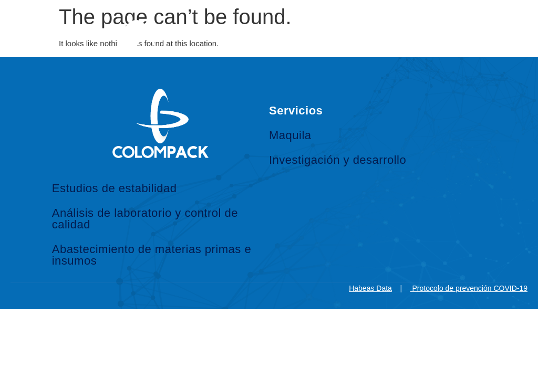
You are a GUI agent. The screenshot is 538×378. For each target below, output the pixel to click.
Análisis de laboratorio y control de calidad (145, 218)
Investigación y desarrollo (337, 159)
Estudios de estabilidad (114, 188)
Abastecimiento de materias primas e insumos (151, 255)
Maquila (290, 135)
